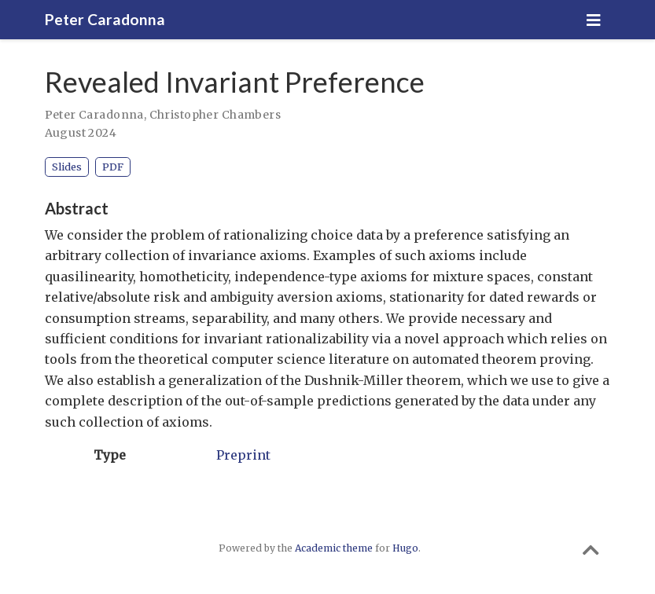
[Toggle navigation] (593, 20)
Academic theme (334, 548)
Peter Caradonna (105, 19)
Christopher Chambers (215, 115)
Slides (67, 166)
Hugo (405, 548)
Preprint (243, 455)
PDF (112, 166)
